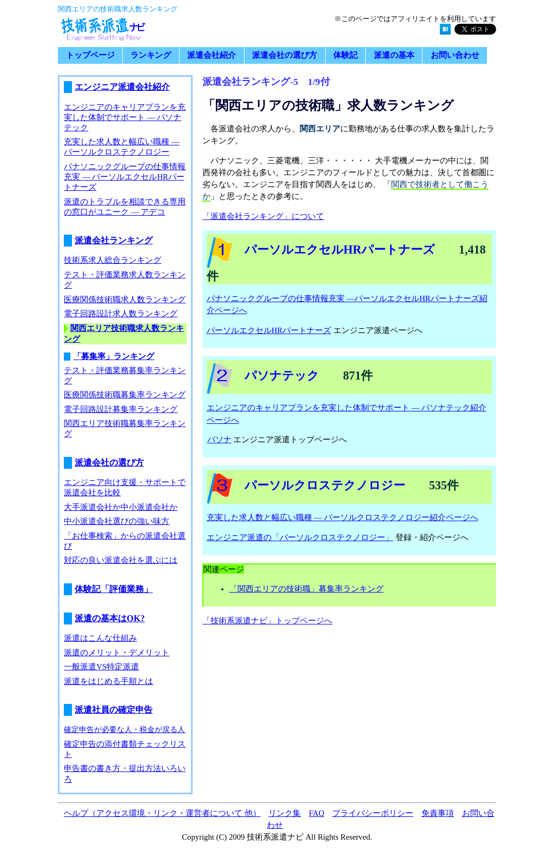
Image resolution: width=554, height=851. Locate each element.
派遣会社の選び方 (284, 55)
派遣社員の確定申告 (114, 710)
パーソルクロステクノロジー (325, 485)
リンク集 (284, 813)
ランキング (150, 55)
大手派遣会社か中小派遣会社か (120, 507)
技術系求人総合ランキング (112, 260)
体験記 (345, 55)
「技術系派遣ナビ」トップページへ (267, 620)
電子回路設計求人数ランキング (120, 313)
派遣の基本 (394, 55)
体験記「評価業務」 (114, 589)
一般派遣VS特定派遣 (101, 666)
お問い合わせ (455, 55)
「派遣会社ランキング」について (263, 216)
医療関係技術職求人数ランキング (125, 299)
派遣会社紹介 (211, 55)
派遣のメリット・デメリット (116, 652)
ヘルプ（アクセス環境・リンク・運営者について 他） (162, 813)
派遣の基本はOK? (109, 618)
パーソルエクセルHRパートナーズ (340, 249)
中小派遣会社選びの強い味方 (116, 521)
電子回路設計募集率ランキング (120, 409)
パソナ (219, 439)
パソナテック (282, 375)
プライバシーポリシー (372, 813)
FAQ (316, 813)
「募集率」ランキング (113, 356)
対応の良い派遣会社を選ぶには (120, 560)
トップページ (90, 55)
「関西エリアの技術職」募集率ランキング (306, 588)
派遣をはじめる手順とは (108, 681)
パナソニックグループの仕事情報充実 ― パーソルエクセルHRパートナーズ (125, 176)
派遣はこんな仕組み (100, 638)
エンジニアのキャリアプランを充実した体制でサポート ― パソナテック (125, 117)
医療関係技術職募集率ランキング (125, 394)
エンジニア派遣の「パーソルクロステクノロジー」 (300, 537)
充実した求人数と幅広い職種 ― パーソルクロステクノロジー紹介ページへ (342, 517)
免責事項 (437, 813)
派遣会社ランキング (114, 240)
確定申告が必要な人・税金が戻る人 (124, 729)
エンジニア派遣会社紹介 (122, 87)
